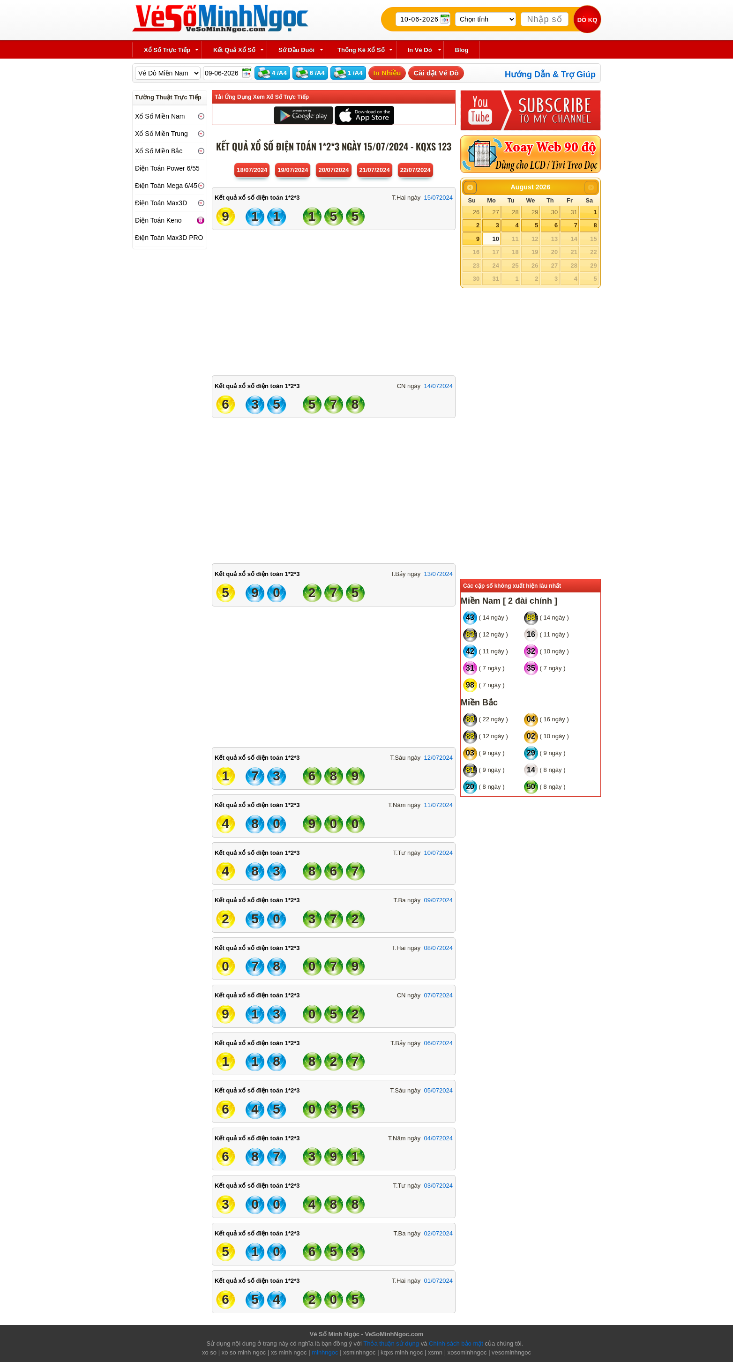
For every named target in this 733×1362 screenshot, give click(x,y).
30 (554, 212)
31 (573, 212)
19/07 (292, 169)
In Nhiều (387, 73)
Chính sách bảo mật (456, 1343)
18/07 (252, 169)
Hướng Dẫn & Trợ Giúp (550, 74)
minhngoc (325, 1352)
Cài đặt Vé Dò (435, 73)
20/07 (333, 169)
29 (534, 212)
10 (495, 238)
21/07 (374, 169)
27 (495, 212)
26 (476, 212)
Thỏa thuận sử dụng (391, 1343)
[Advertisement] (334, 300)
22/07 (415, 169)
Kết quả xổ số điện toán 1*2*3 (257, 197)
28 (515, 212)
